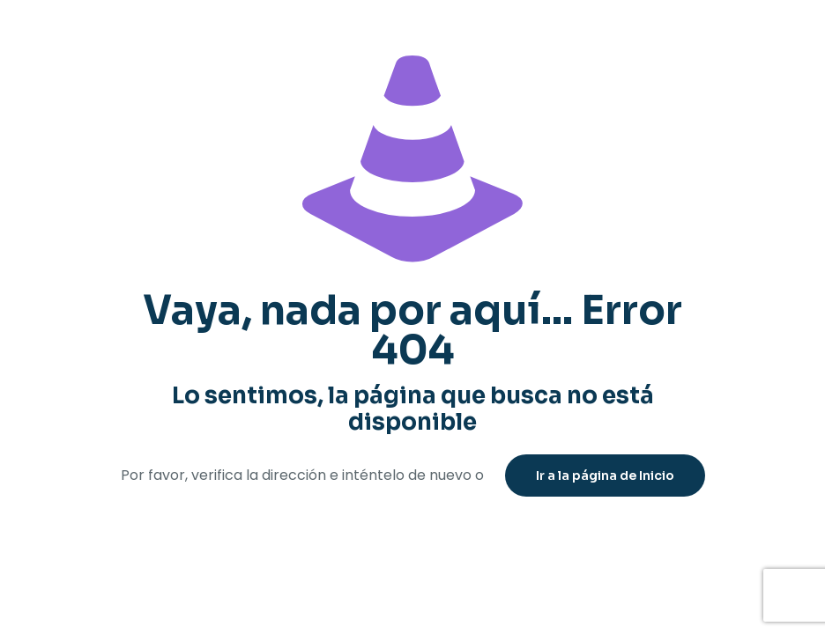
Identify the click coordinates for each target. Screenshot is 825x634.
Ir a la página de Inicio (605, 475)
